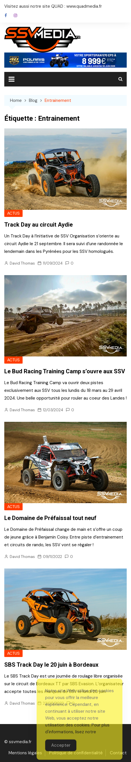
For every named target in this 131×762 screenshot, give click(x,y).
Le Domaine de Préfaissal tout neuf (50, 518)
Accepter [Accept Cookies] (60, 754)
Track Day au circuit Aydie (38, 224)
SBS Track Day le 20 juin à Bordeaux (51, 664)
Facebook (5, 15)
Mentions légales (25, 753)
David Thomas (22, 263)
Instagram (15, 15)
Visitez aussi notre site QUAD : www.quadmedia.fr (53, 6)
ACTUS (13, 213)
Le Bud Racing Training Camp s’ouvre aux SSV (64, 371)
